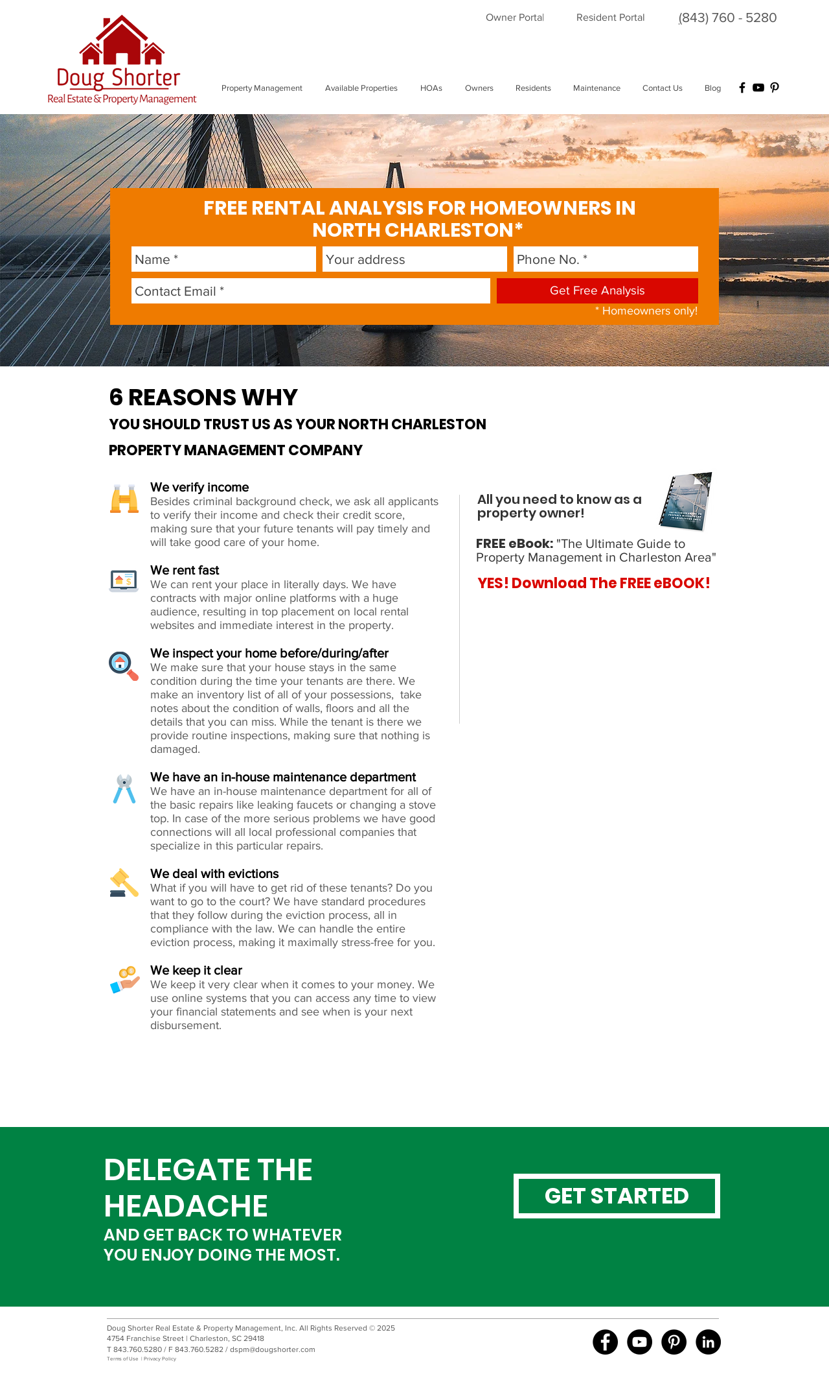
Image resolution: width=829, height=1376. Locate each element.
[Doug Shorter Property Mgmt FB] (605, 1342)
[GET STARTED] (617, 1196)
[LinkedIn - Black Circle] (708, 1342)
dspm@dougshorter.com (272, 1349)
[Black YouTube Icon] (758, 87)
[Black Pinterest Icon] (774, 87)
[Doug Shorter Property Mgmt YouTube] (639, 1342)
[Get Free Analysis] (597, 290)
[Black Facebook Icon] (742, 87)
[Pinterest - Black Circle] (674, 1342)
